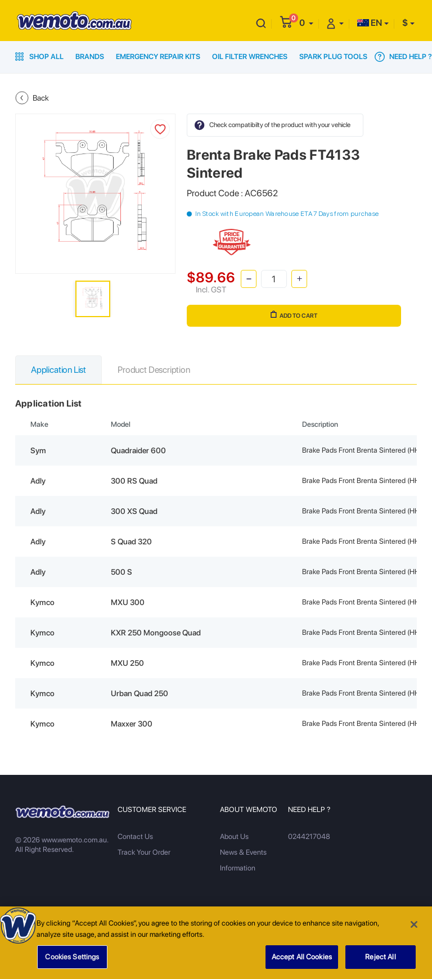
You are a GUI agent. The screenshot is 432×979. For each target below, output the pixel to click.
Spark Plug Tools (333, 56)
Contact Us (135, 836)
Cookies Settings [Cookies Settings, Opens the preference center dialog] (72, 960)
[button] (306, 22)
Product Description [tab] (154, 369)
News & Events (243, 852)
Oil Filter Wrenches (249, 56)
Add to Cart (294, 314)
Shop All (39, 56)
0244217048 (309, 836)
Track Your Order (144, 852)
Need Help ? (403, 57)
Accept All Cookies (302, 960)
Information (237, 868)
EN (369, 22)
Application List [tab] (58, 369)
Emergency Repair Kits (158, 56)
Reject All (380, 960)
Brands (89, 56)
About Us (234, 836)
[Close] (414, 927)
